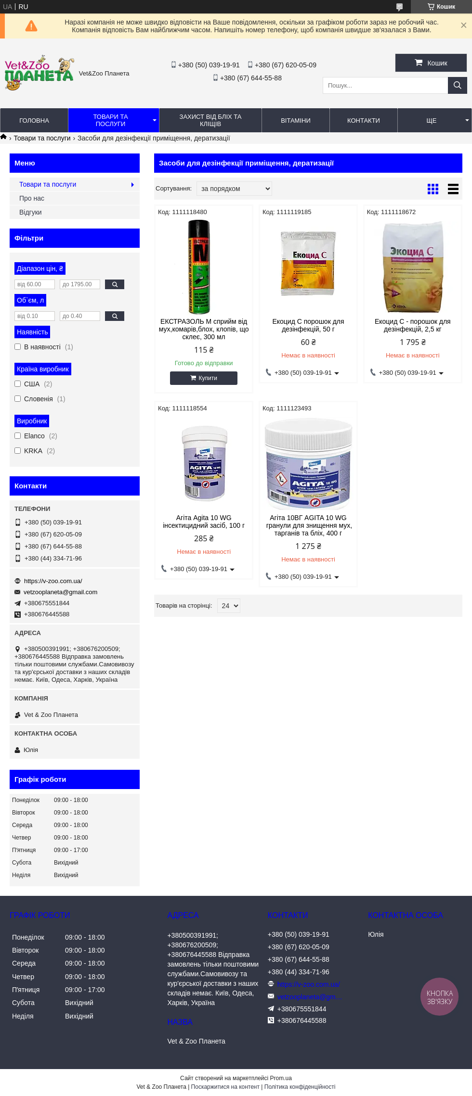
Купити (207, 378)
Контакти (363, 120)
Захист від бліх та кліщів (211, 120)
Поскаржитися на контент (225, 1086)
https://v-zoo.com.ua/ (53, 581)
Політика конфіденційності (300, 1086)
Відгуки (30, 212)
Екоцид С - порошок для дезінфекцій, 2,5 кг (413, 325)
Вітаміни (296, 120)
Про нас (31, 198)
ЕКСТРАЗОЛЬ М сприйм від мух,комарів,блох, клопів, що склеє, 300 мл (204, 329)
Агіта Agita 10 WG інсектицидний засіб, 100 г (204, 521)
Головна (34, 120)
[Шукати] (457, 85)
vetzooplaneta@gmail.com (60, 592)
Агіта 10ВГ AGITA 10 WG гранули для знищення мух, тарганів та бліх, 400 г (308, 525)
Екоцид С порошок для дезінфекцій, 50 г (308, 325)
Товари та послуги (110, 120)
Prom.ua (281, 1078)
